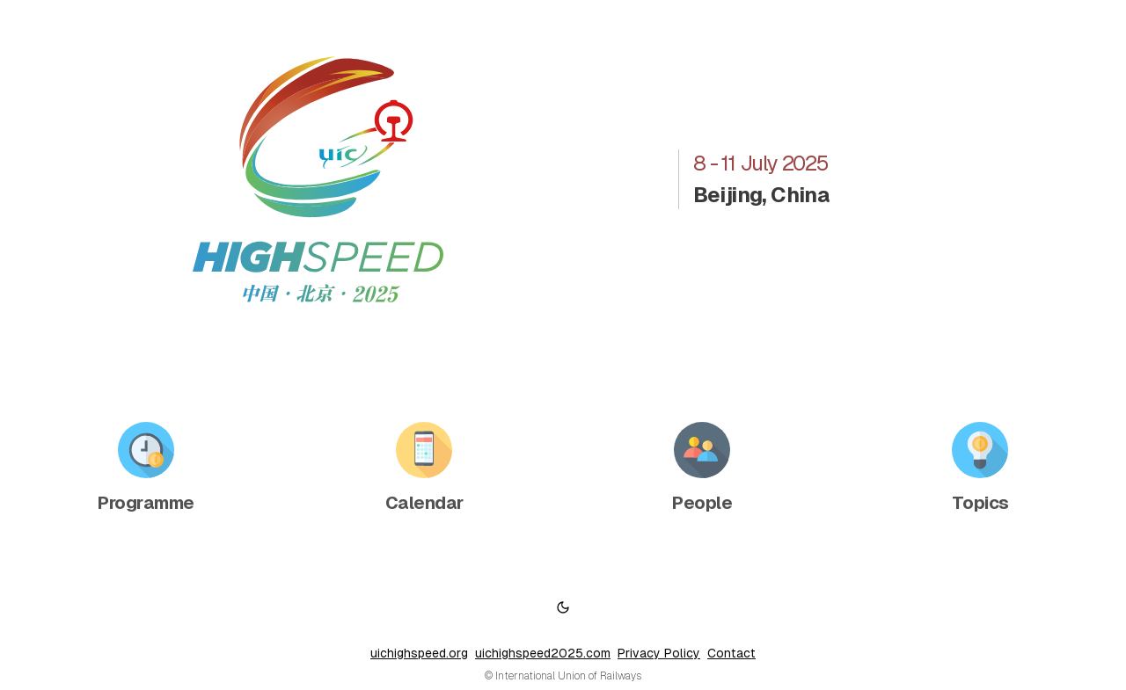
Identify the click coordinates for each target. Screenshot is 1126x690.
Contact (731, 653)
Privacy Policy (659, 653)
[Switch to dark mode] (563, 607)
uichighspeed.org (419, 653)
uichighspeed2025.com (543, 653)
